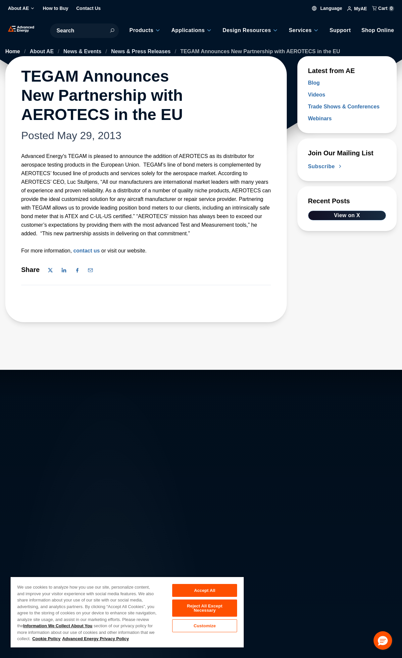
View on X (347, 215)
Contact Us (67, 570)
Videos (316, 94)
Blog (314, 83)
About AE (42, 51)
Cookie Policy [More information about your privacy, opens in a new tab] (46, 638)
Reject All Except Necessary (205, 608)
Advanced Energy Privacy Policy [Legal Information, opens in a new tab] (95, 638)
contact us (86, 250)
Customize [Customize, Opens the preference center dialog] (205, 627)
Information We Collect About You (57, 625)
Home (13, 51)
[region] (127, 611)
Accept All (204, 590)
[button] (383, 640)
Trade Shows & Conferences (343, 106)
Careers (120, 555)
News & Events (83, 51)
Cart (383, 8)
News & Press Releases (141, 51)
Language (327, 8)
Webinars (320, 118)
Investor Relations (132, 570)
